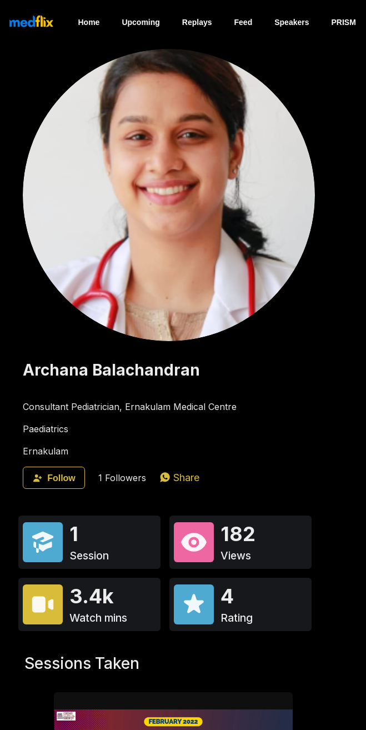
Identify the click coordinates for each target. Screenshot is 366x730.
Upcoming (140, 22)
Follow (54, 478)
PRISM (344, 22)
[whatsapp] (179, 477)
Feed (243, 22)
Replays (197, 22)
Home (88, 22)
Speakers (291, 22)
